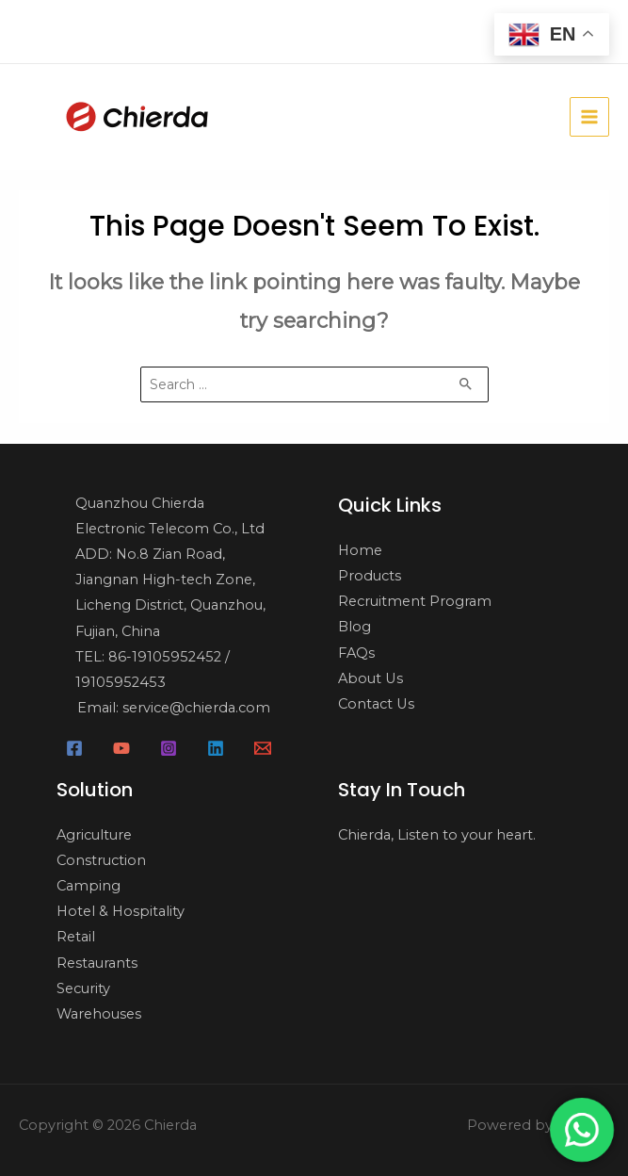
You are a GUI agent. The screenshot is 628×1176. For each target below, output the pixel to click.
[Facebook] (74, 748)
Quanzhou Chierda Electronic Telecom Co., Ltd (170, 516)
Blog (354, 626)
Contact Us (376, 703)
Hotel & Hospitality (120, 911)
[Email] (263, 748)
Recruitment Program (414, 601)
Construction (101, 860)
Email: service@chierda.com (173, 707)
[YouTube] (121, 748)
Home (360, 550)
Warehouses (98, 1013)
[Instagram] (168, 748)
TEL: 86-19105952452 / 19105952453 (152, 669)
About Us (370, 678)
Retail (75, 936)
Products (369, 575)
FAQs (356, 653)
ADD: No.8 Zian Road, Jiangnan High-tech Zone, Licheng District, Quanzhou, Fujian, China (170, 592)
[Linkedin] (215, 748)
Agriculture (94, 834)
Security (83, 988)
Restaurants (96, 963)
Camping (88, 885)
